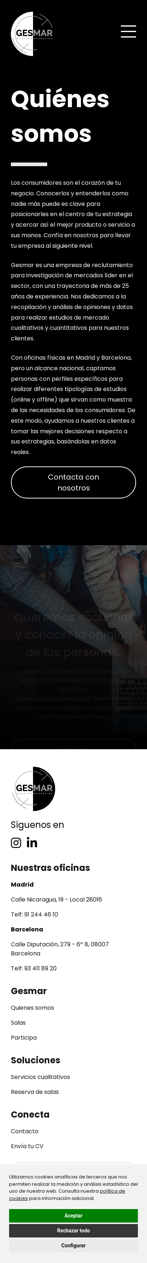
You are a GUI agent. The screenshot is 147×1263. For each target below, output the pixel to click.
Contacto (24, 1131)
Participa (24, 1037)
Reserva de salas (35, 1092)
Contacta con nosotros (73, 482)
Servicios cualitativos (40, 1077)
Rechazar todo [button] (73, 1230)
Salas (18, 1022)
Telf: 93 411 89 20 (34, 968)
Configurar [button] (73, 1245)
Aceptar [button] (74, 1216)
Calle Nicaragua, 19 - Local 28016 (56, 899)
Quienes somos (32, 1008)
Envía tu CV (27, 1146)
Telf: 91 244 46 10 (34, 914)
